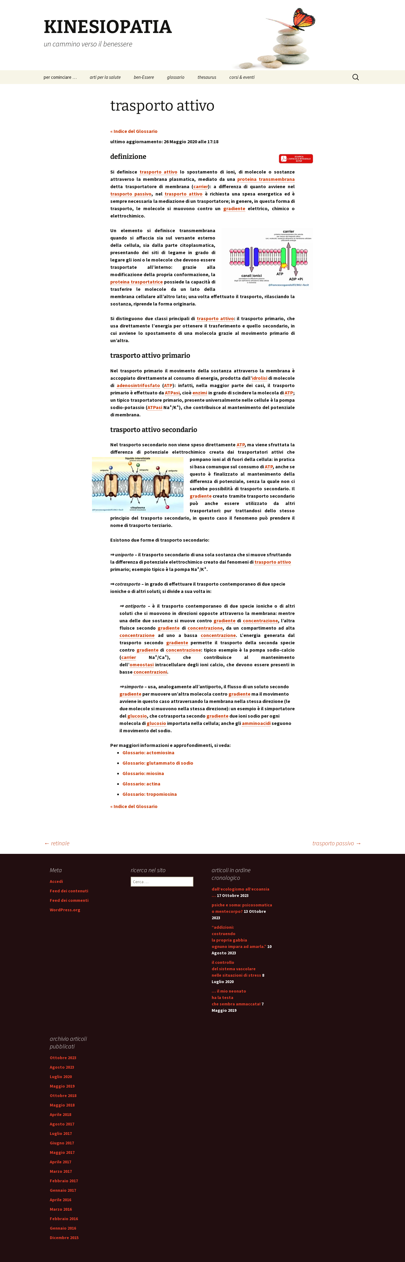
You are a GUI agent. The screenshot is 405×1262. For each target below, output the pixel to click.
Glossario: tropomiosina (149, 794)
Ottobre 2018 (63, 1095)
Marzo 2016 (61, 1209)
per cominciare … (60, 77)
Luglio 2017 (61, 1133)
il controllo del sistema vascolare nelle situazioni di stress (236, 969)
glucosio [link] (137, 716)
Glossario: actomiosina (148, 752)
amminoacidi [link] (256, 723)
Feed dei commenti (69, 900)
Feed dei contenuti (69, 891)
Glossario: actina (141, 784)
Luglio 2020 (61, 1076)
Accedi (56, 881)
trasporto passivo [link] (130, 194)
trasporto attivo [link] (159, 172)
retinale (56, 843)
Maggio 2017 (62, 1152)
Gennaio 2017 (63, 1190)
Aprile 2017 (60, 1162)
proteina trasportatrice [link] (136, 282)
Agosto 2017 (62, 1124)
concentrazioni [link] (150, 672)
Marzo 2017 (61, 1171)
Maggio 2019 (62, 1086)
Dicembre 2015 (64, 1237)
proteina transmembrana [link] (266, 179)
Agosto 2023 (62, 1067)
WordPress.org (65, 910)
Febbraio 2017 (64, 1180)
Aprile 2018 (60, 1114)
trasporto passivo (336, 843)
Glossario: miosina (143, 773)
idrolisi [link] (259, 378)
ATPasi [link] (172, 393)
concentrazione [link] (260, 620)
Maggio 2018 (62, 1105)
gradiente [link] (234, 208)
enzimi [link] (199, 393)
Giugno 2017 (62, 1143)
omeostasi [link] (142, 664)
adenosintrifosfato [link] (138, 385)
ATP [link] (168, 385)
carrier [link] (200, 186)
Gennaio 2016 (63, 1228)
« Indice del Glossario (134, 131)
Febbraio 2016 (64, 1218)
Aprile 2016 (60, 1199)
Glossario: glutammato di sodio (157, 763)
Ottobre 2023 (63, 1057)
